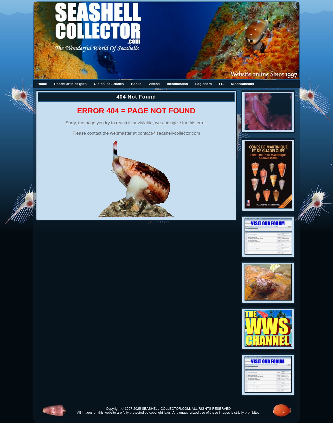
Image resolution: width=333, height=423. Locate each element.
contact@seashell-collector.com (169, 133)
